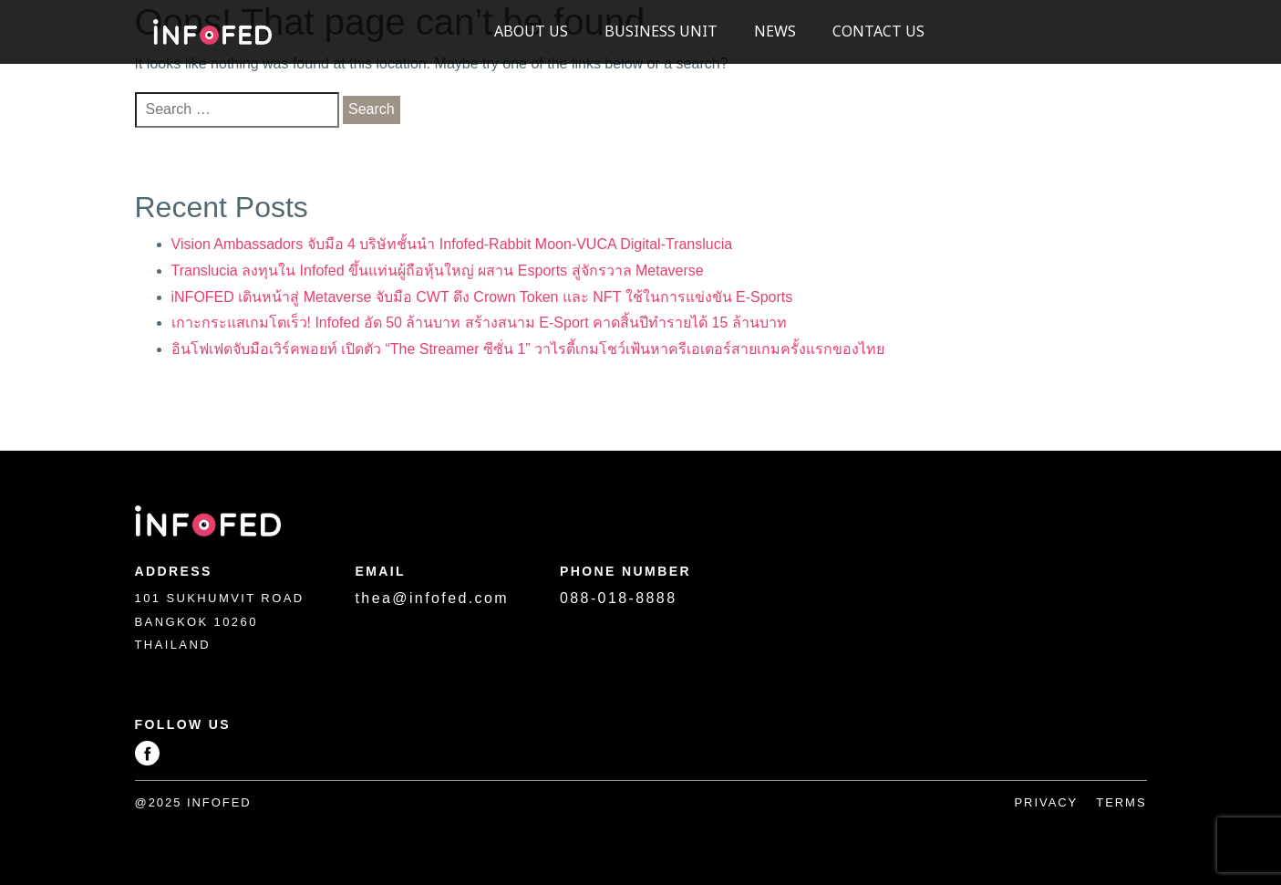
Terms (1121, 802)
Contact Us (878, 32)
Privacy (1046, 802)
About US (531, 32)
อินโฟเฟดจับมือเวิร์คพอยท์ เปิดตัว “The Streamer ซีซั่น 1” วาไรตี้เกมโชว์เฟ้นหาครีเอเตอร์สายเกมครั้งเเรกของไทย (528, 349)
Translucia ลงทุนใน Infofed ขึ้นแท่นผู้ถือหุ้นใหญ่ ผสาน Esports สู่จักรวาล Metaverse (437, 270)
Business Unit (661, 32)
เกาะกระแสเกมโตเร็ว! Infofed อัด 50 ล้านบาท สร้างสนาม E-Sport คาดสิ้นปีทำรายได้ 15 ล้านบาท (479, 322)
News (775, 32)
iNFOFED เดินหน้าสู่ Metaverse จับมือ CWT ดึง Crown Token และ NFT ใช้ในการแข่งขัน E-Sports (482, 297)
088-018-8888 (618, 598)
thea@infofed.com (433, 598)
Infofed (212, 32)
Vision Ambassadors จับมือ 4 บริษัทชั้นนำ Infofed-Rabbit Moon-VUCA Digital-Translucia (452, 244)
